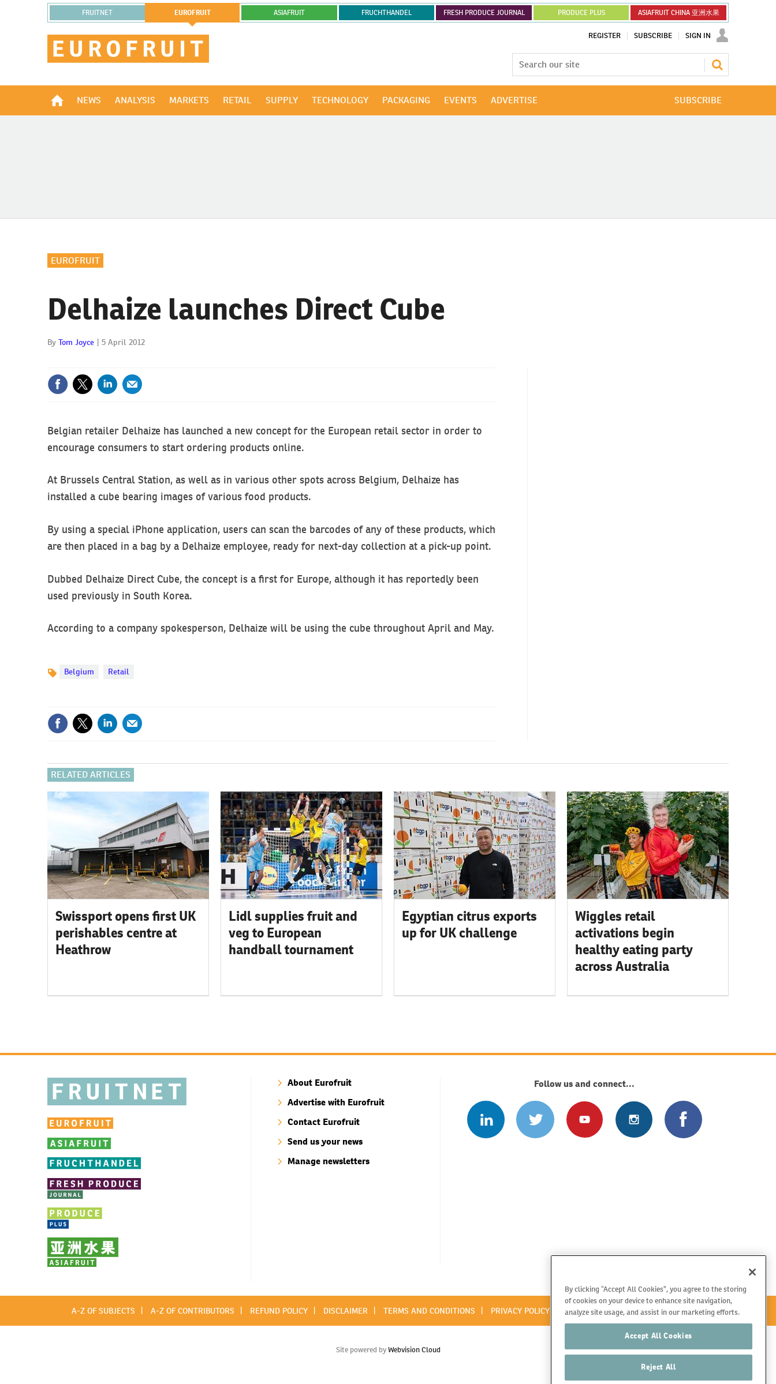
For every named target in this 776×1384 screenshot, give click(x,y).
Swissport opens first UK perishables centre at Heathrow (125, 932)
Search (717, 64)
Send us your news (325, 1141)
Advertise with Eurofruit (336, 1102)
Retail (118, 671)
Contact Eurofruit (324, 1122)
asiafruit (289, 12)
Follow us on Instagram (633, 1119)
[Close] (752, 1291)
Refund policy (279, 1311)
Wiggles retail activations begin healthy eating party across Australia (634, 940)
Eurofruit (75, 260)
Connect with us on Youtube (584, 1119)
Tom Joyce (76, 342)
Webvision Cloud (414, 1350)
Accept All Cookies (658, 1355)
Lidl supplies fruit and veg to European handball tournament (293, 932)
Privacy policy (520, 1311)
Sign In (698, 36)
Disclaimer (345, 1311)
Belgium (79, 671)
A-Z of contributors (192, 1311)
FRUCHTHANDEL (386, 12)
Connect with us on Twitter (535, 1119)
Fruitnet (97, 12)
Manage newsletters (329, 1161)
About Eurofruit (320, 1083)
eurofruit (192, 12)
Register (604, 36)
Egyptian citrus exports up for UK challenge (469, 924)
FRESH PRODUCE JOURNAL (484, 12)
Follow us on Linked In (486, 1119)
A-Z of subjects (103, 1311)
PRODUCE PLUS (581, 12)
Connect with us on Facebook (683, 1119)
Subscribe (653, 36)
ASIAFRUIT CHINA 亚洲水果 (678, 12)
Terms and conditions (429, 1311)
